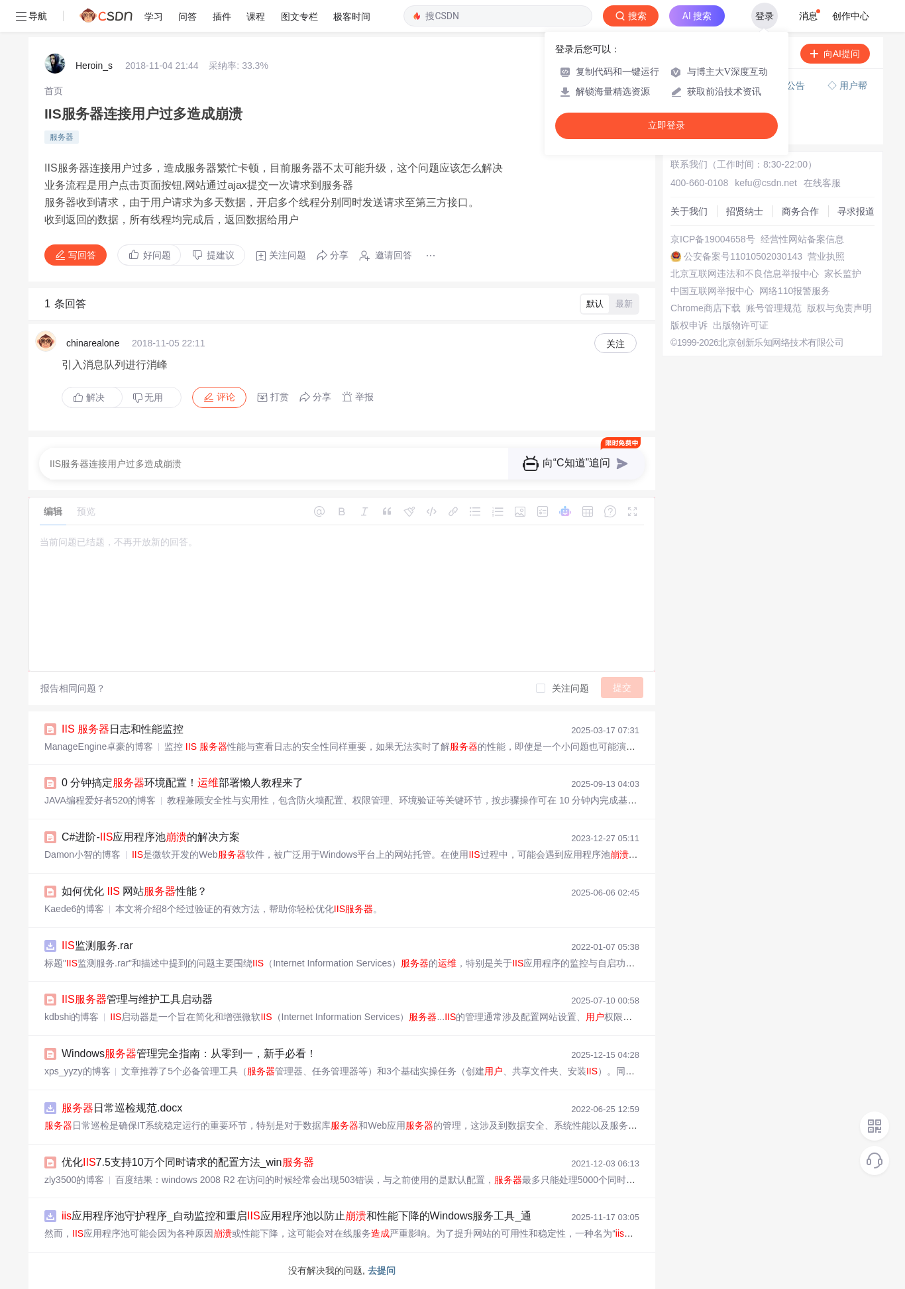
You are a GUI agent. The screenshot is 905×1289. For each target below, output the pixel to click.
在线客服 (822, 183)
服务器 (62, 137)
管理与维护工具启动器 (137, 999)
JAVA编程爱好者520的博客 (100, 800)
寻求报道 (856, 211)
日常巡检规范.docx (122, 1107)
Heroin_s (94, 65)
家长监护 (842, 273)
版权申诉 (689, 325)
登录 (764, 16)
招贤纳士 (744, 211)
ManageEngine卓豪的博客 (98, 746)
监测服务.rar (97, 945)
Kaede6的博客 (74, 908)
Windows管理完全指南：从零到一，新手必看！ (189, 1053)
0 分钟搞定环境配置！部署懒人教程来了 (182, 782)
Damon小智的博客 (82, 854)
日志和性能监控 (123, 729)
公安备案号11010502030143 (743, 256)
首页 (53, 90)
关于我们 (689, 211)
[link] (53, 90)
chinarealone (92, 343)
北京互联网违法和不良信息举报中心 (744, 273)
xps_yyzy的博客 (77, 1071)
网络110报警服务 (794, 290)
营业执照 (826, 256)
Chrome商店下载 (705, 308)
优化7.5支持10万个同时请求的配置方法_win (188, 1162)
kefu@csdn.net (766, 183)
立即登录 (666, 125)
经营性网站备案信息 (802, 239)
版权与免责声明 (839, 308)
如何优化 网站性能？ (134, 891)
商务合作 (800, 211)
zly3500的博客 (74, 1179)
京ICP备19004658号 (712, 239)
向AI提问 (835, 53)
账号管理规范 (774, 308)
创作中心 (850, 16)
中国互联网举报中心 (712, 290)
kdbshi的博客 (71, 1016)
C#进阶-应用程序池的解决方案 (151, 837)
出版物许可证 (741, 325)
